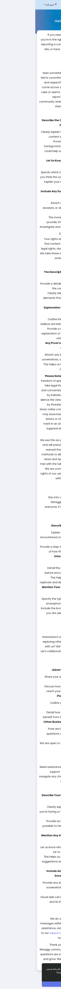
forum (36, 928)
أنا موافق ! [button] (32, 984)
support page (23, 933)
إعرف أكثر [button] (49, 976)
